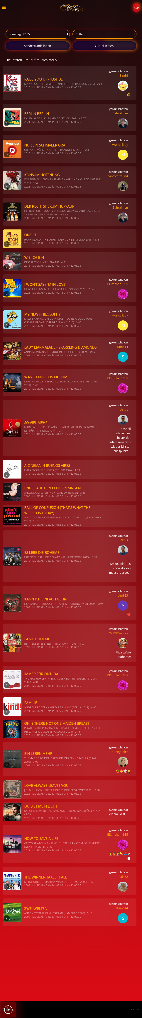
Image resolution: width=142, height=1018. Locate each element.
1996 (27, 647)
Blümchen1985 (117, 284)
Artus (124, 410)
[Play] (8, 1009)
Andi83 (123, 595)
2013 (27, 153)
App (136, 7)
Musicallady (120, 145)
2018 (27, 243)
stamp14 (122, 347)
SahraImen (120, 113)
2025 (27, 292)
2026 (27, 186)
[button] (3, 7)
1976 (27, 473)
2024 (27, 434)
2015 (27, 265)
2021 (27, 122)
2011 (27, 711)
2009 (27, 355)
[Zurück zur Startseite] (71, 7)
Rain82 (123, 877)
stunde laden (37, 46)
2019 (27, 524)
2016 (27, 87)
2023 (27, 818)
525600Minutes (117, 633)
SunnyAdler (120, 752)
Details (50, 87)
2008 (27, 218)
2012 (27, 388)
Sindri (124, 76)
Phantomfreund (117, 176)
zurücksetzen (104, 46)
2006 (27, 496)
